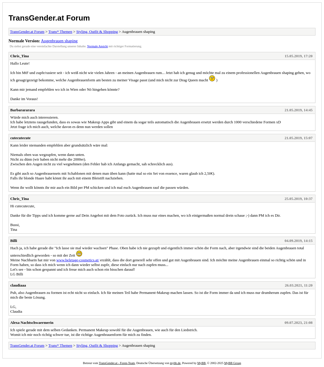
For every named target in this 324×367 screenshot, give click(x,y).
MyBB (201, 363)
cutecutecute (20, 138)
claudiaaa (18, 285)
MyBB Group (232, 363)
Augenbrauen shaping (59, 40)
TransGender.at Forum (49, 18)
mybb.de (175, 363)
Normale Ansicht (97, 46)
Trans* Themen (60, 31)
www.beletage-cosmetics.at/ (77, 260)
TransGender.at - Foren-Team (117, 363)
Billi (13, 240)
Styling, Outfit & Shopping (97, 31)
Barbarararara (22, 110)
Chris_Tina (19, 56)
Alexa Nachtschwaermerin (31, 322)
